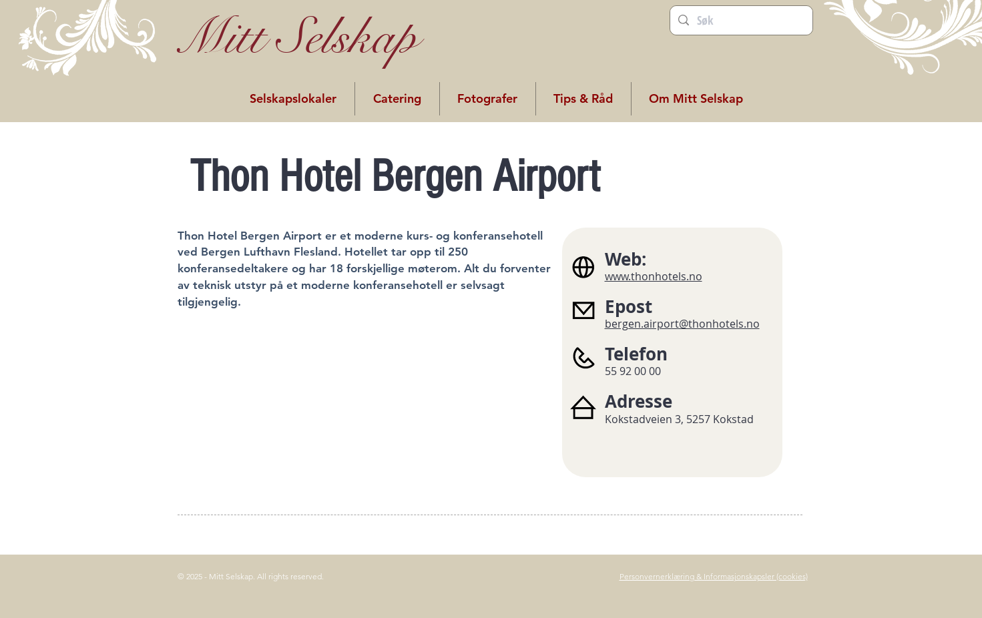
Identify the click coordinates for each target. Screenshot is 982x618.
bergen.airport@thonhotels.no (682, 323)
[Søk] (740, 20)
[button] (293, 98)
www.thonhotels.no (653, 276)
